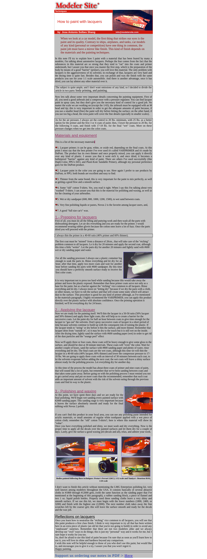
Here (129, 555)
